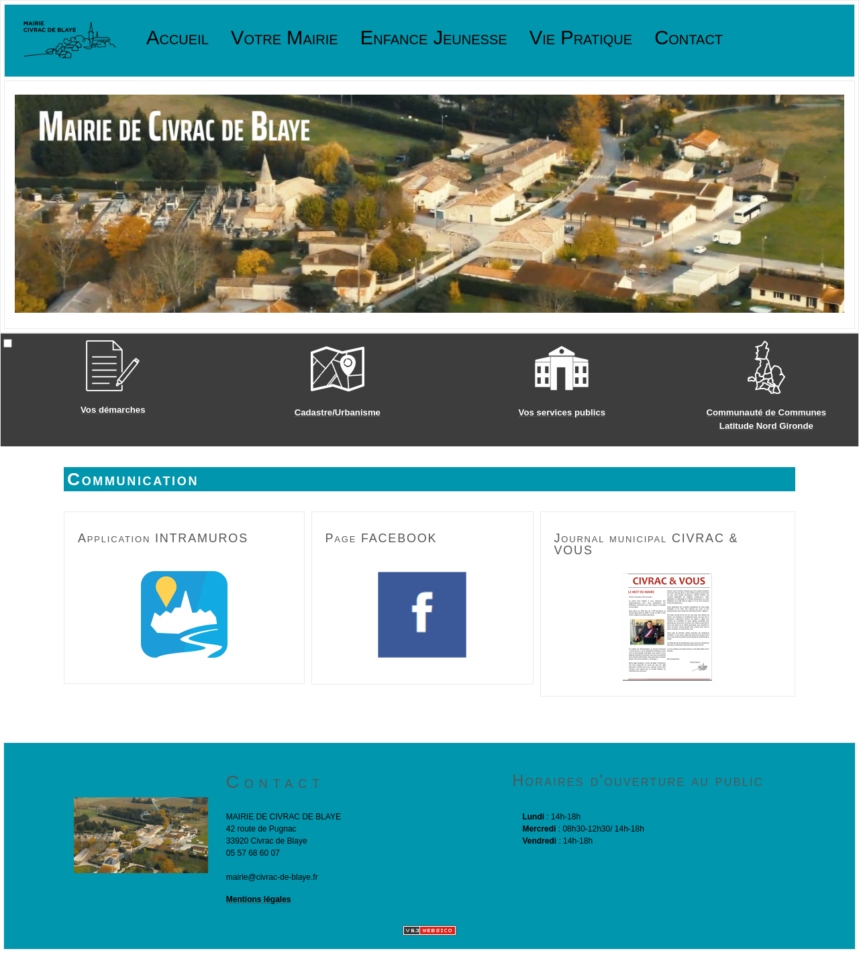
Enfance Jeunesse (433, 38)
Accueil (177, 38)
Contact (688, 38)
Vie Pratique (580, 38)
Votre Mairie (284, 38)
